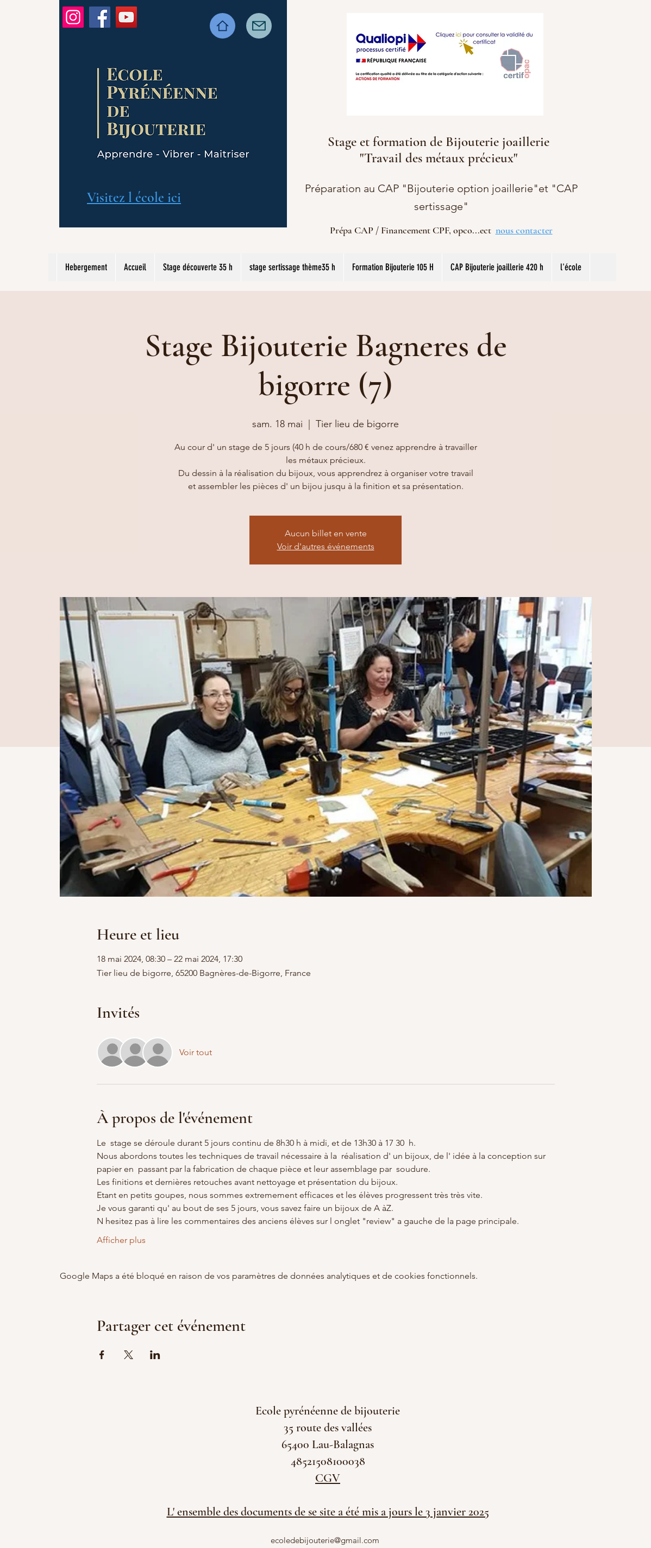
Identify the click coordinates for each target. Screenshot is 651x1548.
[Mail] (259, 26)
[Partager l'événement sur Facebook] (102, 1354)
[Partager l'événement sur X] (128, 1354)
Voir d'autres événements (325, 546)
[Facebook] (99, 17)
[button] (292, 267)
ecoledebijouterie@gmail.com (325, 1540)
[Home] (222, 26)
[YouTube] (126, 17)
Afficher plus (121, 1240)
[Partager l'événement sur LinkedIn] (155, 1354)
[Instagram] (73, 17)
